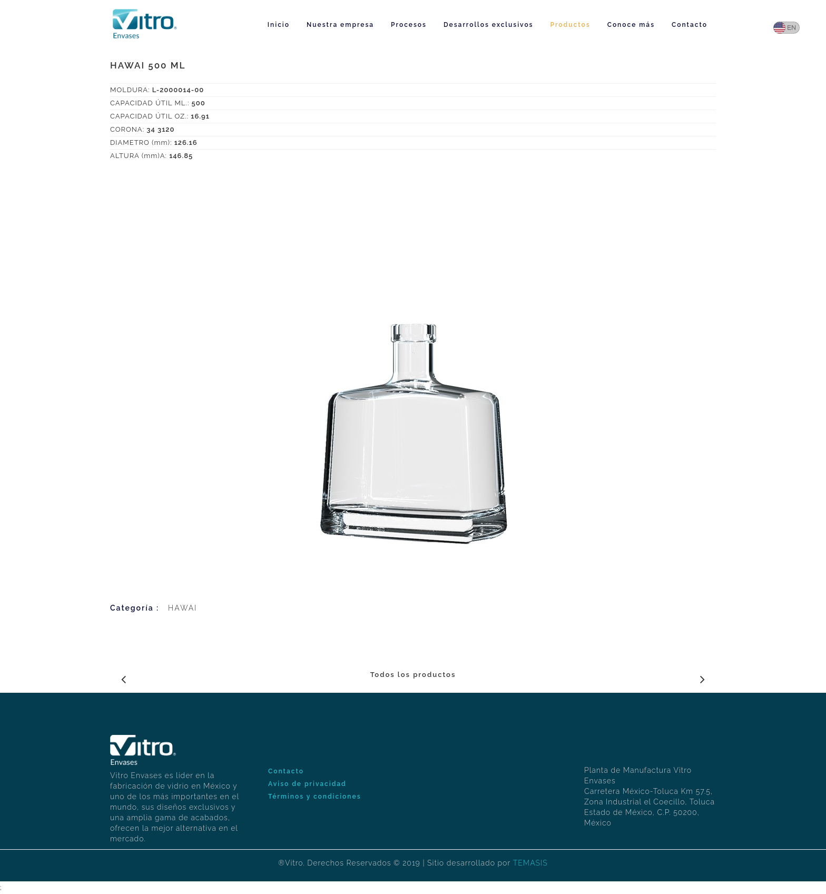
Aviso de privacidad (307, 784)
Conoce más (631, 24)
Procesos (409, 24)
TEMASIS (530, 863)
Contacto (689, 24)
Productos (570, 24)
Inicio (279, 24)
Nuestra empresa (340, 24)
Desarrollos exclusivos (489, 24)
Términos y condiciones (314, 796)
